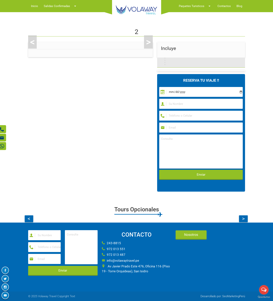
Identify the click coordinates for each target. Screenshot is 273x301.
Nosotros (191, 235)
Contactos (224, 6)
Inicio (34, 6)
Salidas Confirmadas (60, 6)
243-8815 (111, 243)
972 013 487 (113, 255)
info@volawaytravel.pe (120, 260)
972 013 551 (113, 249)
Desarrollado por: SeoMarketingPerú (223, 296)
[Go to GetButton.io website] (264, 297)
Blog (239, 6)
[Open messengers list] (264, 290)
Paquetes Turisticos (195, 6)
